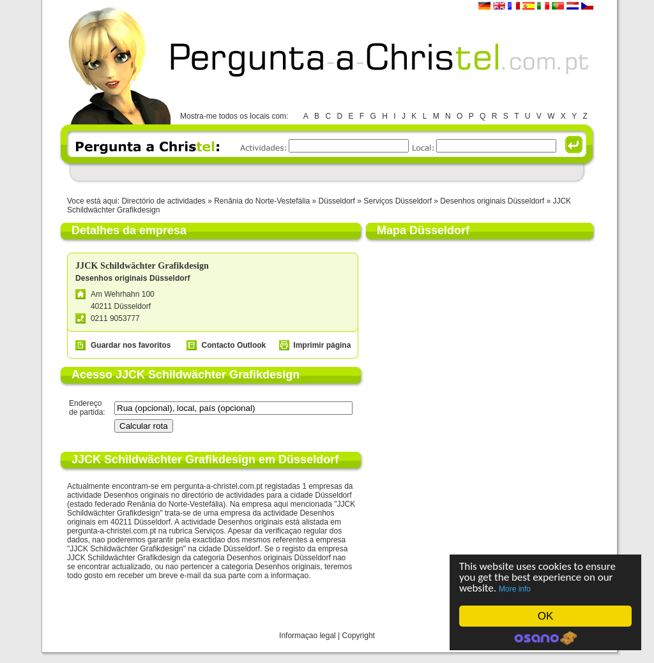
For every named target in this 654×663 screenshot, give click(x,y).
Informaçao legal (307, 635)
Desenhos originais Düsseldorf (492, 201)
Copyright (358, 635)
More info (515, 589)
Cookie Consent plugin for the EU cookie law (545, 638)
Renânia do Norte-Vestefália (262, 201)
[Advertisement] (326, 172)
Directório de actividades (163, 201)
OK (546, 616)
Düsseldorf (337, 201)
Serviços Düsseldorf (397, 201)
